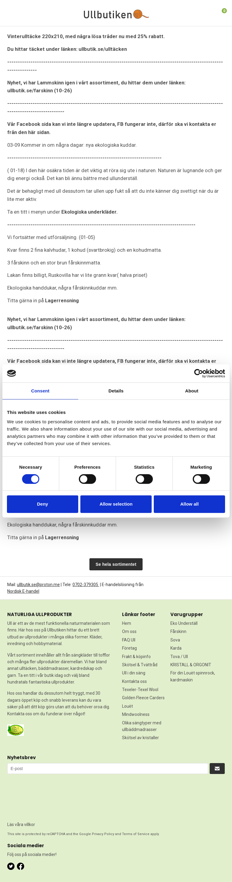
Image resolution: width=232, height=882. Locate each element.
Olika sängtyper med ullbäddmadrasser (141, 726)
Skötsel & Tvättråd (139, 664)
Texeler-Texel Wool (140, 689)
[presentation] (32, 796)
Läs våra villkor (21, 824)
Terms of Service (136, 834)
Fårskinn (178, 631)
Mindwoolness (136, 714)
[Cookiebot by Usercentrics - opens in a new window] (198, 373)
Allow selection (115, 504)
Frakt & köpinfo (136, 656)
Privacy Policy (103, 834)
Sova (175, 640)
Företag (129, 648)
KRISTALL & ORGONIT (190, 664)
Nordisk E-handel (23, 591)
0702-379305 (85, 584)
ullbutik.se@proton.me (38, 584)
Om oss (129, 631)
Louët (127, 706)
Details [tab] (116, 390)
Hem (126, 623)
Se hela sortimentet (116, 564)
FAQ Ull (128, 640)
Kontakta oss (134, 681)
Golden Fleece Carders (143, 697)
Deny (42, 504)
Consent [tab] (40, 390)
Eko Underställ (184, 623)
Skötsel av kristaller (140, 737)
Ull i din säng (133, 673)
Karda (176, 648)
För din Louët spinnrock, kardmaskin (192, 676)
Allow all (189, 504)
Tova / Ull (179, 656)
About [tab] (191, 390)
